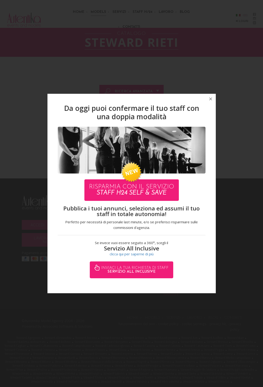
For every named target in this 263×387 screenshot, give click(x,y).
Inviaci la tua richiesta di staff (134, 270)
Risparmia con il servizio (131, 190)
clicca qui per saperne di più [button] (132, 254)
